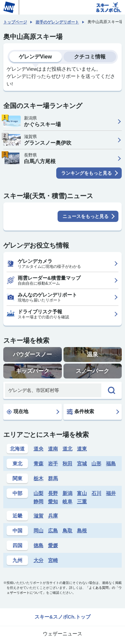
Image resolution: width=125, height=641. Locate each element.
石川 (96, 493)
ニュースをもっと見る (86, 216)
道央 (38, 448)
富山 (82, 493)
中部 (17, 493)
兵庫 (53, 515)
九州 (17, 560)
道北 (67, 448)
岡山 (38, 530)
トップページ (15, 22)
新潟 (67, 493)
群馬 (53, 478)
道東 (82, 448)
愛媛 (53, 545)
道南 (53, 448)
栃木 (38, 478)
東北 (17, 463)
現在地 (17, 411)
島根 (82, 530)
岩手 (53, 463)
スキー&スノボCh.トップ (62, 617)
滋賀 (38, 515)
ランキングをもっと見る (86, 173)
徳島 (38, 545)
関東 (17, 478)
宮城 (82, 463)
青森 (38, 463)
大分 (38, 560)
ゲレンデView (35, 56)
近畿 (17, 515)
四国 (17, 545)
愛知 (53, 501)
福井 (111, 493)
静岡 (38, 501)
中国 (17, 530)
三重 (82, 501)
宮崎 (53, 560)
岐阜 (67, 501)
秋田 (67, 463)
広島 (53, 530)
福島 (111, 463)
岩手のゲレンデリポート (57, 22)
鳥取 (67, 530)
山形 (96, 463)
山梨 (38, 493)
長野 (53, 493)
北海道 (17, 448)
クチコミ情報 (90, 56)
